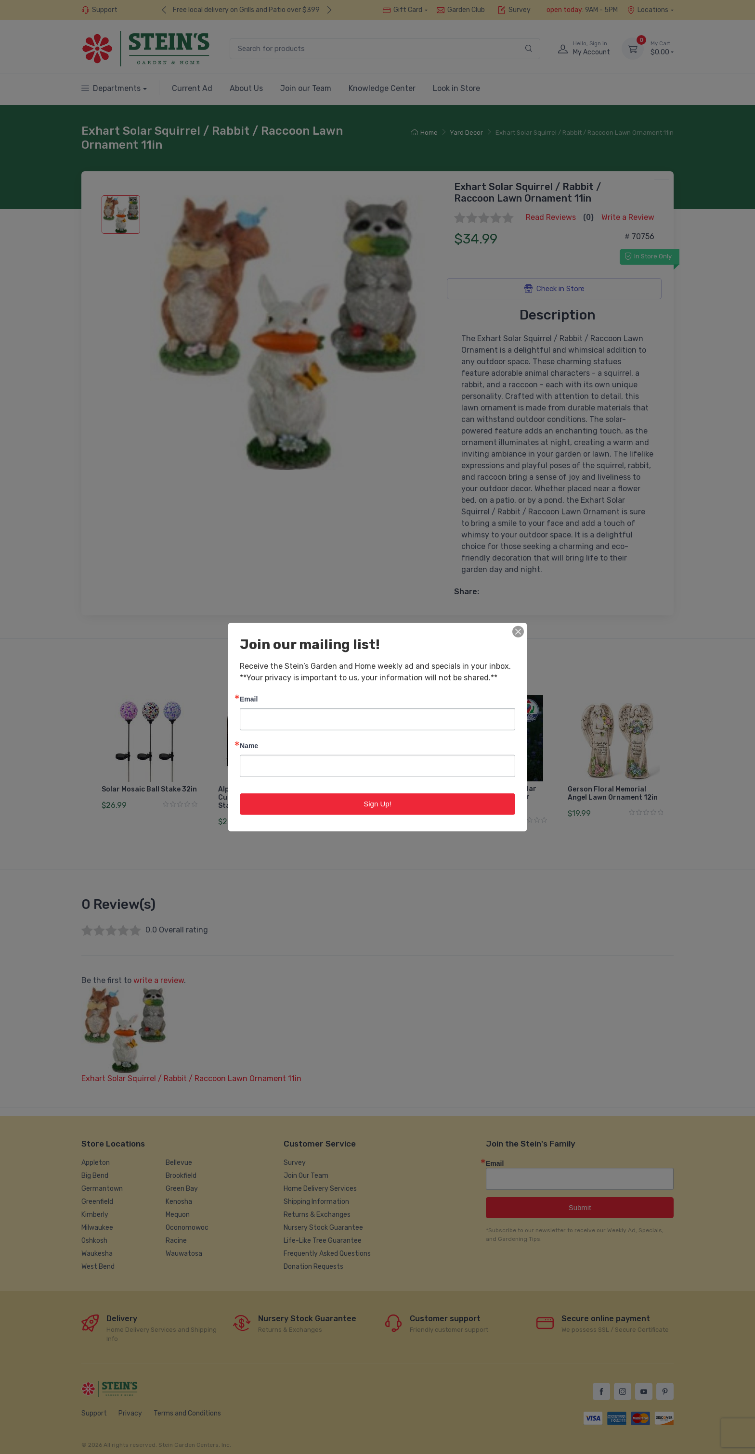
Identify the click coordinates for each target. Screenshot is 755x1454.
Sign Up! (377, 804)
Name (249, 745)
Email (249, 698)
